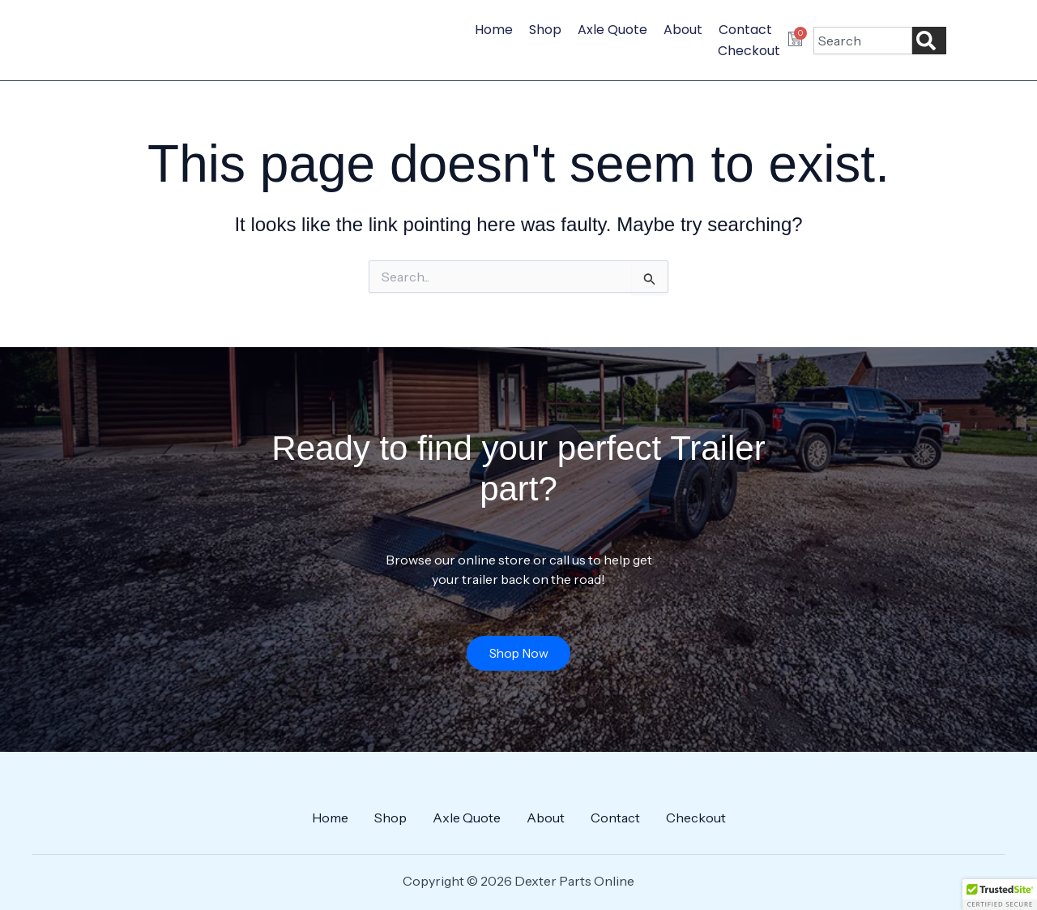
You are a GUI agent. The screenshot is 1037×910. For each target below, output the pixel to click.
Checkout (749, 50)
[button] (999, 894)
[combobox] (862, 40)
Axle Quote (612, 29)
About (683, 29)
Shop (545, 29)
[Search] (929, 40)
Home (494, 29)
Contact (745, 29)
